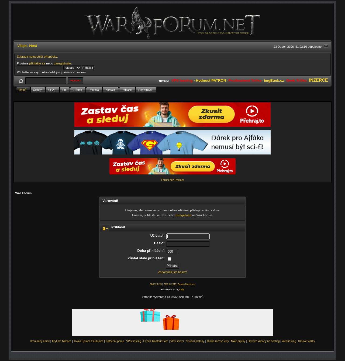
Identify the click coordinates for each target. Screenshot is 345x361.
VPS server (177, 341)
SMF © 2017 (170, 284)
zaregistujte (183, 215)
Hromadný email (40, 341)
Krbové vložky (306, 341)
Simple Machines (186, 284)
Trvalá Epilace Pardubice (89, 341)
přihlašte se (37, 63)
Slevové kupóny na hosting (263, 341)
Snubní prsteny (195, 341)
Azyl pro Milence (61, 341)
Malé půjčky (238, 341)
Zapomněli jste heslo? (172, 272)
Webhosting (289, 341)
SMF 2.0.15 (156, 284)
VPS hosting (133, 341)
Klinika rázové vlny (217, 341)
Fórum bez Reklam (172, 179)
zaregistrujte (62, 63)
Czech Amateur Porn (155, 341)
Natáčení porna (115, 341)
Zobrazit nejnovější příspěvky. (37, 56)
